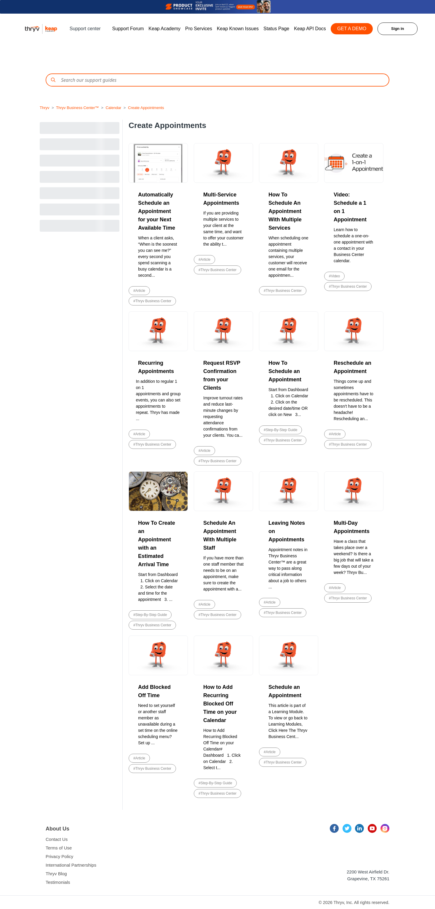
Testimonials (58, 882)
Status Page (276, 28)
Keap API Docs (310, 28)
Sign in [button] (397, 28)
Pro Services (198, 28)
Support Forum (128, 28)
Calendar (113, 107)
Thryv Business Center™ (77, 107)
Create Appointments (146, 107)
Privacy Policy (59, 856)
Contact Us (57, 839)
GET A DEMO (351, 28)
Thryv (44, 107)
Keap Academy (164, 28)
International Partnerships (71, 865)
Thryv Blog (56, 873)
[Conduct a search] (217, 80)
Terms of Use (59, 847)
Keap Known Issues (238, 28)
